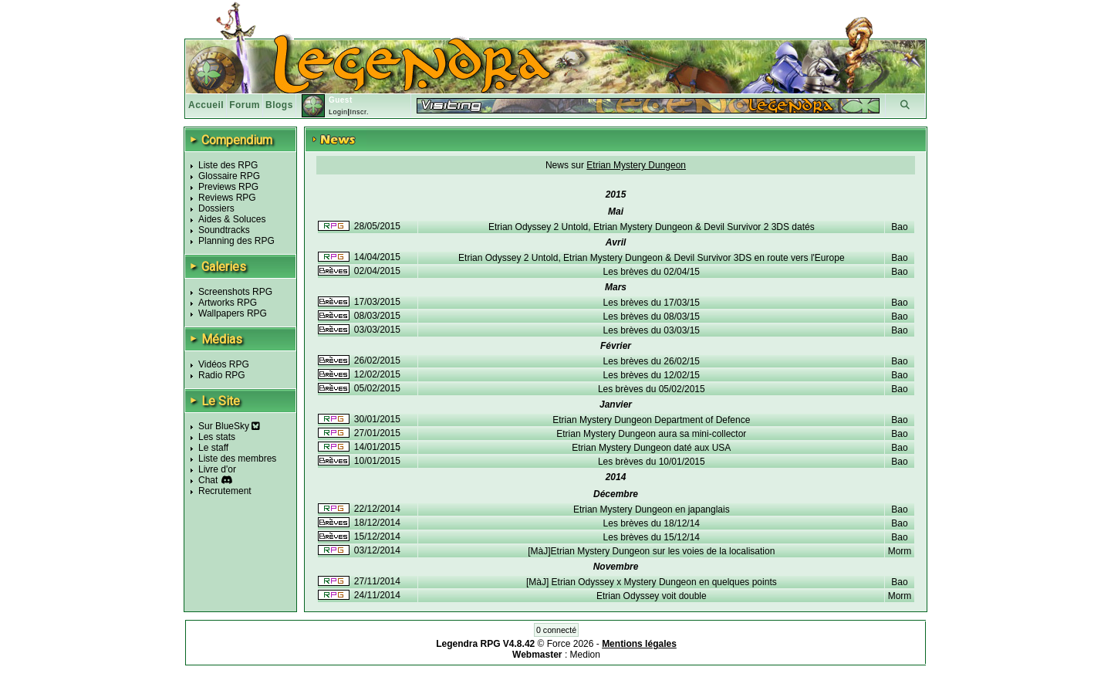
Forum (244, 105)
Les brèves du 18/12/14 (651, 523)
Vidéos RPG (223, 364)
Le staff (213, 447)
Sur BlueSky (229, 426)
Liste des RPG (228, 165)
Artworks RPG (227, 302)
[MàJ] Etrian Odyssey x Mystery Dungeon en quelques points (651, 582)
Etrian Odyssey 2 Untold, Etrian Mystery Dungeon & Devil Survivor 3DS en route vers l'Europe (651, 257)
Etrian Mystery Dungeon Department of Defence (651, 420)
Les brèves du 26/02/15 (651, 361)
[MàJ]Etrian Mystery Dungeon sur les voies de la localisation (651, 551)
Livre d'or (217, 469)
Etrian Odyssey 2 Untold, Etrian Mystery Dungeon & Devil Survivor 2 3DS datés (651, 227)
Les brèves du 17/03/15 (651, 302)
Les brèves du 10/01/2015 (651, 461)
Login (338, 112)
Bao (899, 227)
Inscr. (359, 112)
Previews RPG (228, 186)
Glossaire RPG (229, 176)
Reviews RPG (227, 197)
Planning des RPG (236, 240)
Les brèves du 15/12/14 (651, 537)
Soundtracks (224, 230)
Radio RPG (221, 375)
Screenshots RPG (235, 291)
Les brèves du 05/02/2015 (651, 389)
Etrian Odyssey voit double (651, 596)
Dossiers (216, 208)
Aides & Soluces (231, 219)
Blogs (279, 105)
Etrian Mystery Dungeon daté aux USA (651, 447)
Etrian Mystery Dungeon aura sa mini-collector (651, 433)
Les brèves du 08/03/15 (651, 316)
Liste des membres (237, 458)
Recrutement (225, 491)
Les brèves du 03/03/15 (651, 330)
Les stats (216, 437)
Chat (208, 480)
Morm (900, 551)
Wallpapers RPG (232, 313)
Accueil (206, 105)
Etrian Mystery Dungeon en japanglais (651, 509)
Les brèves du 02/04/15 (651, 271)
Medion (585, 654)
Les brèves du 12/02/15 (651, 375)
